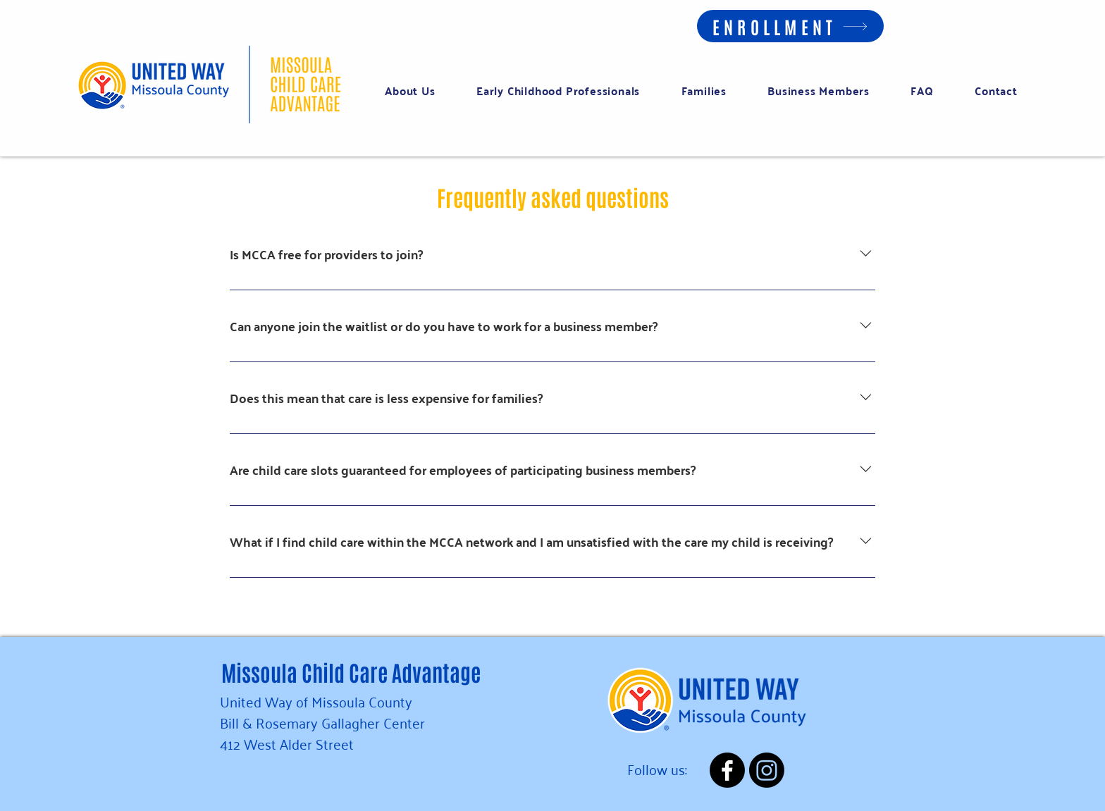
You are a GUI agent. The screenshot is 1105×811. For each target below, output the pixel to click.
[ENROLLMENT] (790, 26)
